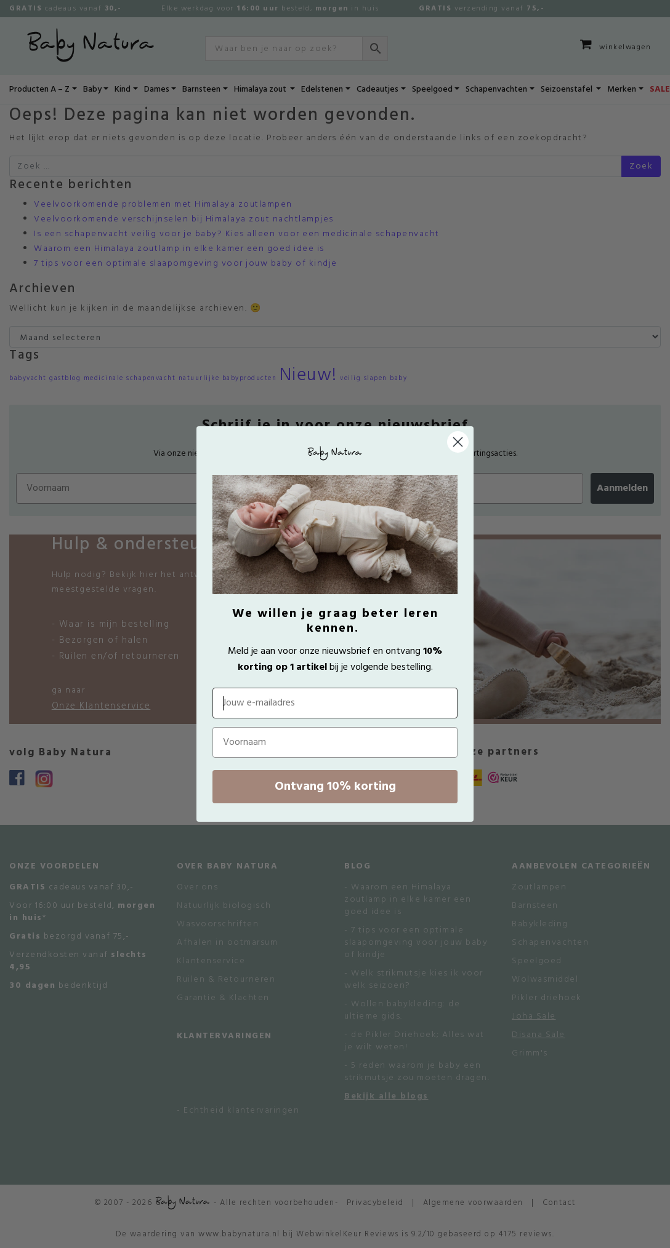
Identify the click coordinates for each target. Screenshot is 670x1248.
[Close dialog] (458, 442)
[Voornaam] (335, 742)
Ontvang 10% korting (335, 787)
